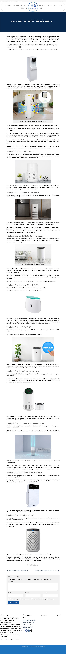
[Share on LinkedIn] (38, 565)
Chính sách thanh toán (29, 620)
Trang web (45, 592)
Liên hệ (55, 5)
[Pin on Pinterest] (35, 565)
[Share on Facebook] (28, 565)
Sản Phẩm (23, 5)
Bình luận (10, 581)
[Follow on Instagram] (60, 1)
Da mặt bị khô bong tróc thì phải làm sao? (47, 570)
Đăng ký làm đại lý (28, 627)
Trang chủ (8, 5)
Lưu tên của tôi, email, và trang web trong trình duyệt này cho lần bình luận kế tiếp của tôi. (32, 599)
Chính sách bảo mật (28, 622)
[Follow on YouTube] (64, 1)
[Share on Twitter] (31, 565)
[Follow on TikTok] (61, 1)
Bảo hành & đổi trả (28, 625)
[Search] (26, 8)
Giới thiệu (16, 5)
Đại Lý (60, 5)
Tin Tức (49, 5)
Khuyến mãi (42, 5)
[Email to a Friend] (33, 565)
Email (27, 592)
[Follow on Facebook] (59, 1)
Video (22, 8)
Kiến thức (35, 19)
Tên (9, 592)
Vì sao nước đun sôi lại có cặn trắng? (17, 570)
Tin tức (30, 19)
